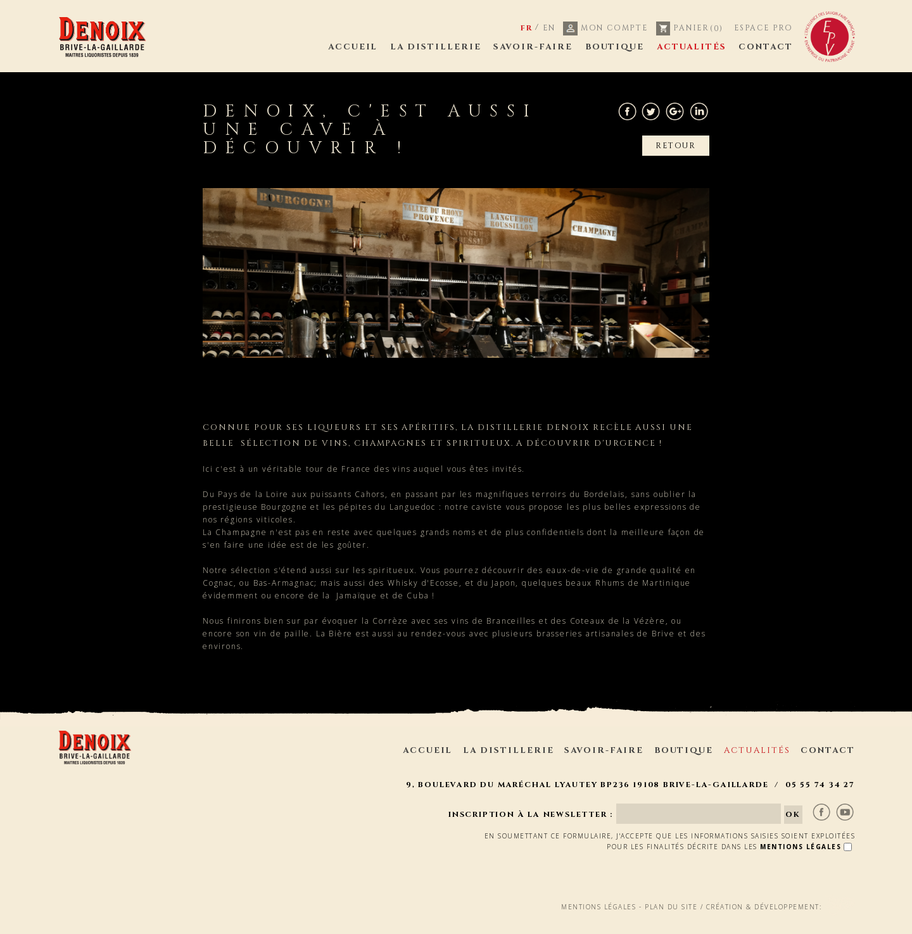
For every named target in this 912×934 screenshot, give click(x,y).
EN (549, 28)
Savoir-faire (532, 47)
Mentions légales (598, 878)
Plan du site (671, 878)
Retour (676, 146)
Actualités (691, 47)
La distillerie (435, 47)
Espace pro (763, 28)
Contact (765, 47)
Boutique (615, 47)
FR (527, 28)
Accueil (353, 47)
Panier (690, 28)
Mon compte (605, 28)
